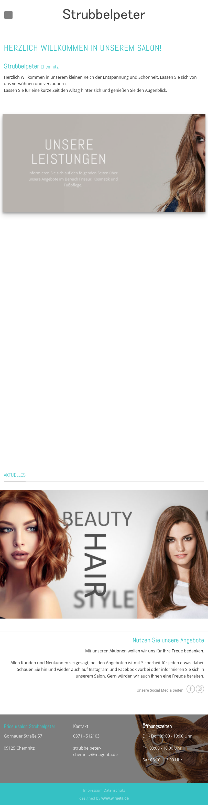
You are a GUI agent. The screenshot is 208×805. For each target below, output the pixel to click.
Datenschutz (114, 790)
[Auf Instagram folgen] (200, 689)
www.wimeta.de (115, 798)
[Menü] (8, 15)
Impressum (93, 790)
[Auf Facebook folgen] (191, 689)
